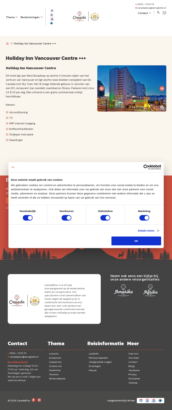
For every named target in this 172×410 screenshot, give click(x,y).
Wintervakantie (57, 378)
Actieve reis (55, 366)
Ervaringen (95, 366)
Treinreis (54, 374)
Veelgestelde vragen (100, 362)
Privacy (133, 374)
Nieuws (93, 370)
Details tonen (146, 230)
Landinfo (94, 354)
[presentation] (101, 88)
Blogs (132, 366)
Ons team (134, 358)
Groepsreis (55, 358)
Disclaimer (134, 378)
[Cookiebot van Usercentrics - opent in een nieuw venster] (146, 167)
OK (136, 240)
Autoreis (54, 354)
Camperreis (55, 362)
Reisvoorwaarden (98, 358)
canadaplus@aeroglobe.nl (150, 8)
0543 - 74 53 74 (144, 4)
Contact (133, 362)
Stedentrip (55, 370)
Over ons (133, 354)
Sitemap (133, 383)
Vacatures (134, 370)
